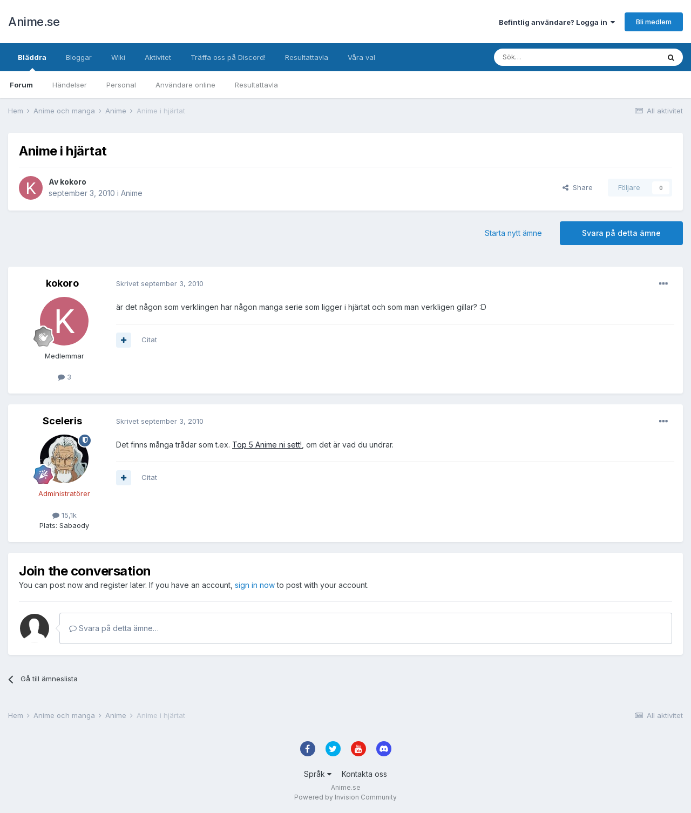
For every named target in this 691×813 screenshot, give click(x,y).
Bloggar (79, 57)
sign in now (255, 585)
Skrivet (160, 283)
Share (578, 187)
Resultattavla (256, 84)
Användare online (185, 84)
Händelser (69, 84)
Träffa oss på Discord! (228, 57)
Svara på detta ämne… (114, 628)
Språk (317, 773)
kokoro (73, 181)
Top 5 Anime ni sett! (267, 444)
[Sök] (547, 57)
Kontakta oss (364, 773)
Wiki (118, 57)
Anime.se (33, 22)
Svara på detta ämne (621, 233)
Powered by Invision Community (345, 797)
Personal (121, 84)
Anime (132, 193)
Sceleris (62, 420)
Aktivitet (158, 57)
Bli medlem (654, 21)
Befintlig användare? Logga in (557, 22)
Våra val (361, 57)
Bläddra (32, 62)
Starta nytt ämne (513, 233)
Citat (149, 339)
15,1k (64, 515)
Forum (21, 84)
